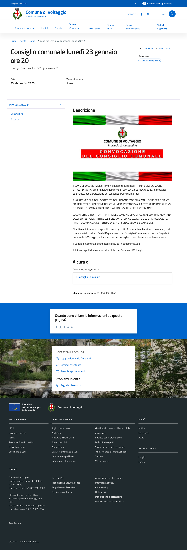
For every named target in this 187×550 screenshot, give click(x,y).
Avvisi (141, 437)
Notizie (141, 428)
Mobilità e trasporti (104, 442)
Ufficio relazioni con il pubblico (23, 495)
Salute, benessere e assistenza (110, 447)
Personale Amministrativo (21, 442)
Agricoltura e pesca (61, 428)
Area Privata (15, 523)
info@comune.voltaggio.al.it (28, 498)
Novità (44, 28)
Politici (12, 437)
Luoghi (141, 457)
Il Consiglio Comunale (88, 277)
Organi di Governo (17, 433)
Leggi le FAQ (58, 478)
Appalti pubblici (59, 442)
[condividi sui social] (145, 48)
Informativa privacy (104, 482)
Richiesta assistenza (62, 492)
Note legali (100, 492)
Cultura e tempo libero (62, 456)
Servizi (58, 28)
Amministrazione (24, 28)
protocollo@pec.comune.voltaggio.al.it (27, 505)
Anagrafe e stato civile (63, 437)
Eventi (141, 462)
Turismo (99, 456)
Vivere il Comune (74, 26)
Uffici (11, 428)
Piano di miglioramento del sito (110, 501)
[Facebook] (140, 14)
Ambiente (57, 433)
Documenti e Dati (17, 451)
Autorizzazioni (58, 447)
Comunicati (143, 433)
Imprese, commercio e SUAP (108, 437)
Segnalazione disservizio (63, 487)
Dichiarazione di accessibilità (108, 496)
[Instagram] (146, 14)
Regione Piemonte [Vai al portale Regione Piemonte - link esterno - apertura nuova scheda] (19, 3)
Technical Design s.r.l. (29, 541)
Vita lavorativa (102, 461)
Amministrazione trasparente (109, 478)
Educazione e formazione (64, 461)
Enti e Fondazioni (17, 447)
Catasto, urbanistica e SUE (65, 451)
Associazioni (94, 28)
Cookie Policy (101, 487)
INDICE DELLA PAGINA (35, 105)
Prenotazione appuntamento (66, 482)
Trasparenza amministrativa (133, 26)
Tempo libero (110, 26)
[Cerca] (172, 13)
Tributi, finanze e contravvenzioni (111, 451)
